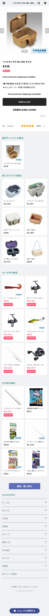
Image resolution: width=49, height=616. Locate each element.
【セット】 (5, 558)
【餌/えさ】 (6, 542)
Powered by (24, 591)
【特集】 (5, 566)
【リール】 (5, 503)
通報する (43, 116)
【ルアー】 (6, 534)
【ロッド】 (5, 510)
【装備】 (5, 526)
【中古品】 (6, 550)
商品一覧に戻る (24, 486)
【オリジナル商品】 (9, 574)
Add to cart (24, 102)
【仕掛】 (5, 518)
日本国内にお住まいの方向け (24, 110)
